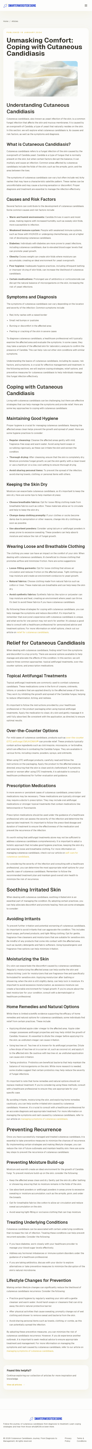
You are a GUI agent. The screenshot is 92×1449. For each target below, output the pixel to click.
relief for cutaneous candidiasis (33, 632)
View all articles (16, 1384)
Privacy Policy (68, 1439)
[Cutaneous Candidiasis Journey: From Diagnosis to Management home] (32, 5)
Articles (15, 21)
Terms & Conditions (81, 1439)
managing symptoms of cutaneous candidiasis (44, 1119)
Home (5, 21)
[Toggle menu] (86, 5)
